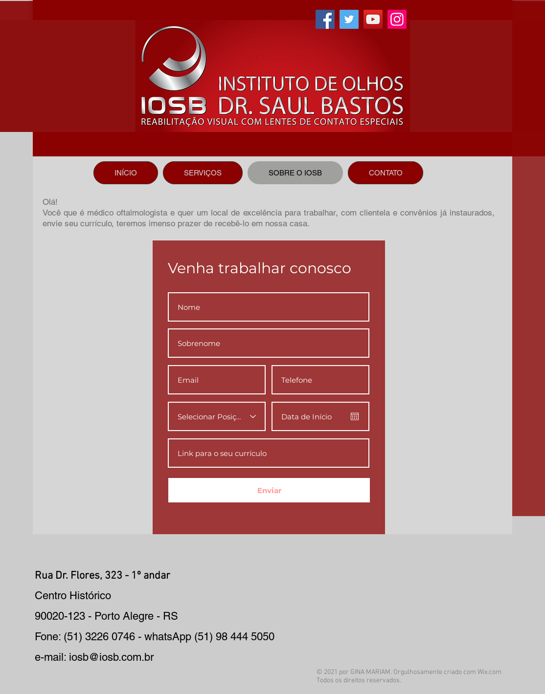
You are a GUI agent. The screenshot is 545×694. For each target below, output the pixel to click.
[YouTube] (373, 19)
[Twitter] (349, 19)
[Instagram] (397, 19)
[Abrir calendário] (355, 416)
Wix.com (489, 672)
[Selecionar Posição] (217, 416)
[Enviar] (269, 490)
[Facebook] (325, 19)
